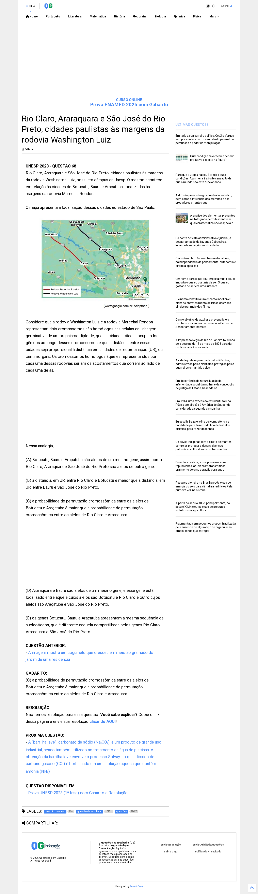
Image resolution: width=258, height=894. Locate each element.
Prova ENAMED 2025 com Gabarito (129, 104)
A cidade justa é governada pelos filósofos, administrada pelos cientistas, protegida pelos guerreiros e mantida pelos (205, 364)
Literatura (75, 16)
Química (179, 16)
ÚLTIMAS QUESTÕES (192, 125)
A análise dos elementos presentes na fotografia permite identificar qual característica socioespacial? (212, 219)
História (119, 16)
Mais (214, 16)
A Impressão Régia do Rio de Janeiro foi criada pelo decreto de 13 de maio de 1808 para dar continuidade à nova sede (205, 343)
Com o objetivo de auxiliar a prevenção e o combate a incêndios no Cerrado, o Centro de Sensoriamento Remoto (204, 323)
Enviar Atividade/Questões (208, 844)
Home (32, 16)
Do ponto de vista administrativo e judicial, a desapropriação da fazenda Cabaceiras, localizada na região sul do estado (203, 241)
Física (197, 16)
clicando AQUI (103, 721)
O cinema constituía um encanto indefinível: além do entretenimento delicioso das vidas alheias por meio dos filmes (203, 302)
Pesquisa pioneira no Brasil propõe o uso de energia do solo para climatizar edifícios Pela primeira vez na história (204, 486)
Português (53, 16)
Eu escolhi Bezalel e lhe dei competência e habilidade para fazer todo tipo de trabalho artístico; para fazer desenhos (203, 425)
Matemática (98, 16)
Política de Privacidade (208, 851)
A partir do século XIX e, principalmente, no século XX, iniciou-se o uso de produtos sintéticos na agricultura (203, 506)
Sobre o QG (171, 851)
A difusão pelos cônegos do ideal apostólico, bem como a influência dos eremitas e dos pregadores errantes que (204, 199)
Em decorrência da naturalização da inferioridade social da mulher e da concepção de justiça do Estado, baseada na (205, 384)
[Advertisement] (129, 63)
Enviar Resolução (171, 844)
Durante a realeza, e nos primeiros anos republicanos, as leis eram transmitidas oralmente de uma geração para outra (201, 466)
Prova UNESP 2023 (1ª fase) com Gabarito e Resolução (78, 792)
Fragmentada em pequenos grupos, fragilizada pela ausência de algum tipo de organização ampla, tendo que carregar (206, 527)
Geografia (139, 16)
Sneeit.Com (136, 886)
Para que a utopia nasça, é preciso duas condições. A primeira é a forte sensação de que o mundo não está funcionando (203, 178)
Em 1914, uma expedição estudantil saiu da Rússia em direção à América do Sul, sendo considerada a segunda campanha (203, 404)
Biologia (160, 16)
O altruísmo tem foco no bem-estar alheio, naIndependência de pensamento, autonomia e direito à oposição (206, 262)
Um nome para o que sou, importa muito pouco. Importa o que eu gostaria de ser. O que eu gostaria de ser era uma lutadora (206, 282)
